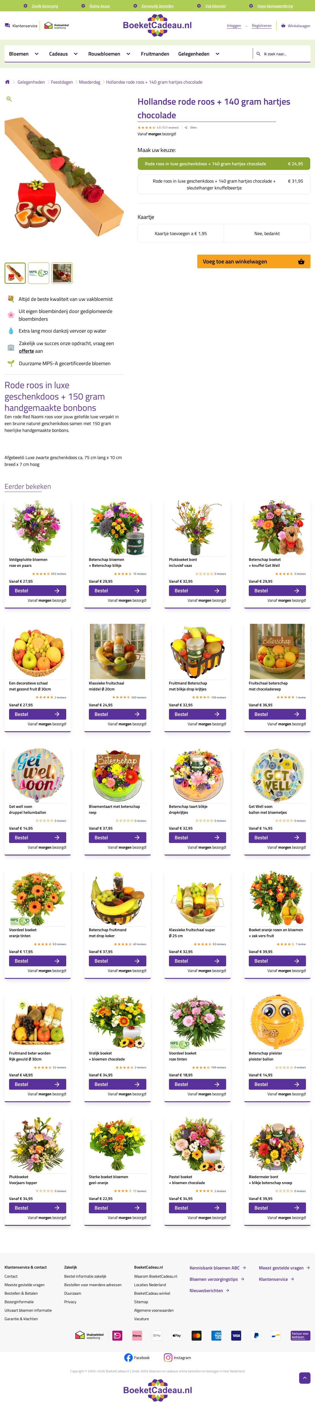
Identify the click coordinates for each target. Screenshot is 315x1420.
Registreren (262, 25)
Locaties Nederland (150, 1285)
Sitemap (141, 1302)
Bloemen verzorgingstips (214, 1279)
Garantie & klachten (21, 1319)
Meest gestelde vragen (281, 1267)
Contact (11, 1276)
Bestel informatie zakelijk (85, 1276)
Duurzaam (72, 1293)
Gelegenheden (31, 82)
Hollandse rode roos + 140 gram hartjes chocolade (154, 82)
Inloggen (234, 25)
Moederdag (89, 82)
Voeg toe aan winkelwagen (254, 261)
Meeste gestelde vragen (25, 1285)
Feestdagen (62, 82)
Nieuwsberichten (206, 1290)
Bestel (38, 590)
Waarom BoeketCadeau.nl (155, 1276)
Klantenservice (273, 1279)
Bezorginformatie (19, 1302)
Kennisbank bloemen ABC (215, 1267)
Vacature (141, 1319)
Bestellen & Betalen (21, 1293)
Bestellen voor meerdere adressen (93, 1285)
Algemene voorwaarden (154, 1310)
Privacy (70, 1302)
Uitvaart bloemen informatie (28, 1310)
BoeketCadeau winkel (152, 1293)
